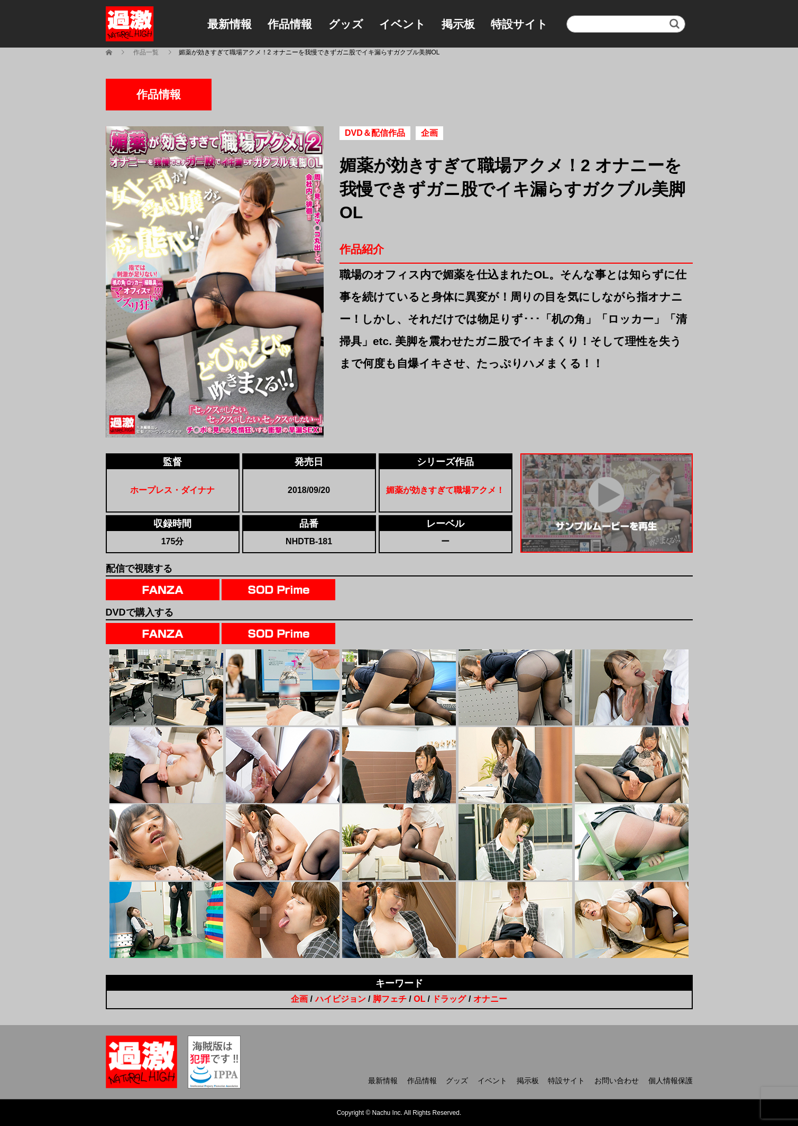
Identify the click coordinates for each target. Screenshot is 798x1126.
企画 (299, 998)
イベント (402, 24)
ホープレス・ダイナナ (172, 490)
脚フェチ (390, 998)
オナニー (490, 998)
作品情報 (290, 24)
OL (419, 998)
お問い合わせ (616, 1080)
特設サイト (519, 24)
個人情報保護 (670, 1080)
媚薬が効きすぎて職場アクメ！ (445, 490)
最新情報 (229, 24)
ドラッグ (449, 998)
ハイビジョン (340, 998)
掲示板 (458, 24)
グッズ (345, 24)
